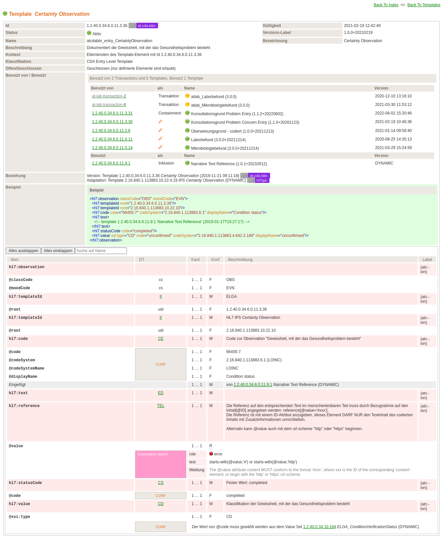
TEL (160, 405)
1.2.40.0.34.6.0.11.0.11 (112, 139)
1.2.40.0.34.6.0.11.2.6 (111, 130)
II (161, 296)
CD (160, 503)
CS (161, 482)
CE (161, 338)
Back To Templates (424, 5)
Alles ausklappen (23, 250)
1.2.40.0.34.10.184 (319, 527)
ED (161, 393)
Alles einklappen (58, 250)
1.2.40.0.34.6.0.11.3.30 (112, 121)
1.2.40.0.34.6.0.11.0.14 (112, 147)
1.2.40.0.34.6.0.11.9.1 (111, 163)
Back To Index (386, 5)
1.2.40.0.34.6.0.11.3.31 (112, 113)
